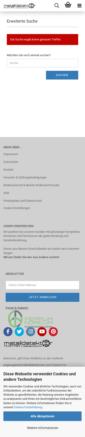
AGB (6, 193)
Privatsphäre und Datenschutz (22, 200)
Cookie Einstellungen (16, 208)
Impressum (10, 154)
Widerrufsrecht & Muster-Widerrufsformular (31, 185)
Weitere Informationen (42, 428)
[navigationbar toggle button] (79, 5)
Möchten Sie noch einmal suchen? (29, 55)
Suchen (62, 75)
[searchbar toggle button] (56, 5)
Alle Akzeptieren (42, 416)
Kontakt (8, 169)
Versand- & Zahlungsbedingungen (25, 177)
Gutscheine (10, 162)
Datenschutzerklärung (28, 407)
